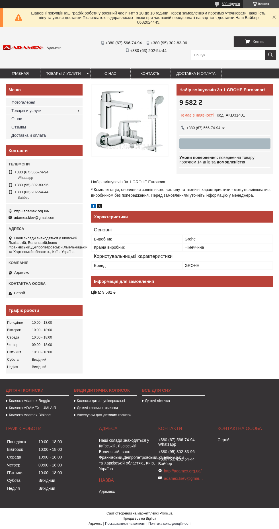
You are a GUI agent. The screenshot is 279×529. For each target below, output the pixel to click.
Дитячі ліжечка (157, 401)
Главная (20, 73)
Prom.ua (166, 513)
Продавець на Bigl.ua (139, 518)
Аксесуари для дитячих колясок (104, 415)
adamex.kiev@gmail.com (34, 217)
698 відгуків (231, 4)
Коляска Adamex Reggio (29, 401)
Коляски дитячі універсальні (101, 401)
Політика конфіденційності (169, 524)
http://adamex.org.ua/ (31, 211)
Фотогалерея (23, 102)
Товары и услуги (63, 73)
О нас (110, 73)
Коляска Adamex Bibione (30, 415)
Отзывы (18, 127)
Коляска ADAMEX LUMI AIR (32, 408)
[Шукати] (270, 55)
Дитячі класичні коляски (97, 408)
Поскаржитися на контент (125, 524)
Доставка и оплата (196, 73)
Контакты (150, 73)
